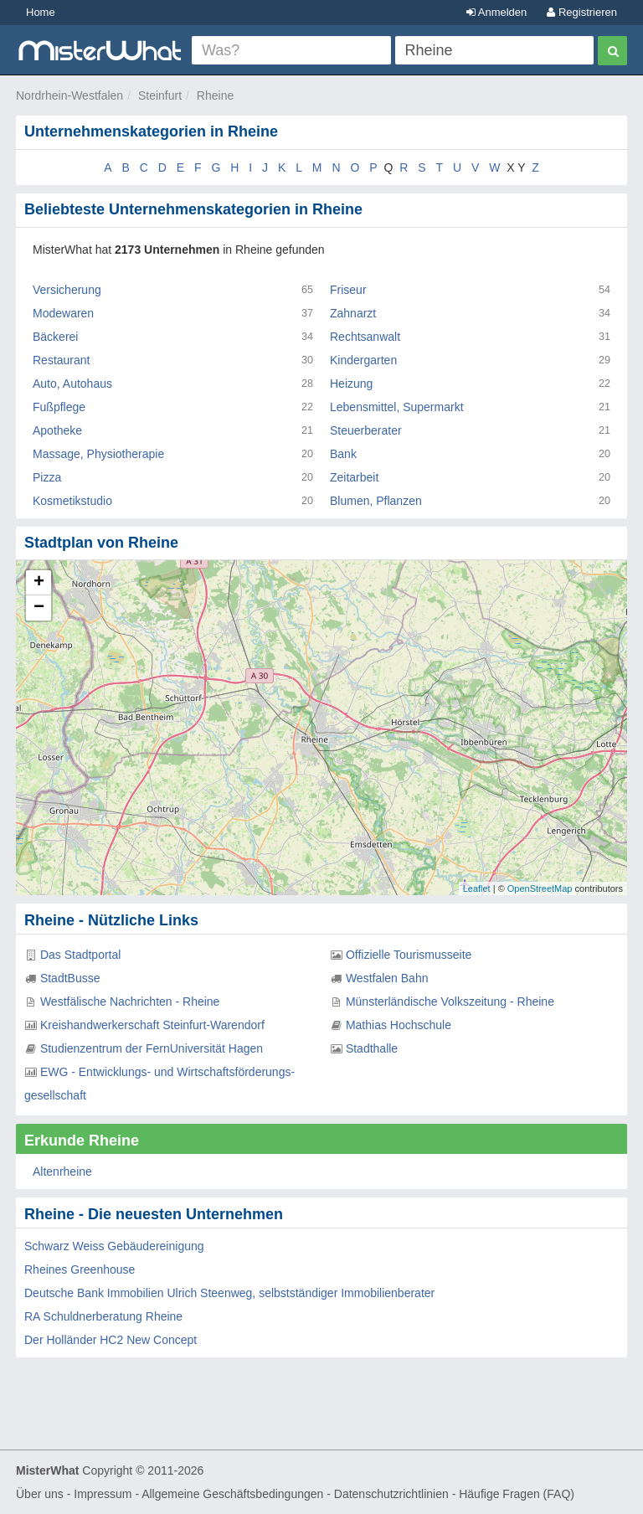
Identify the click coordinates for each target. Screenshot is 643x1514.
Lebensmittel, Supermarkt (397, 407)
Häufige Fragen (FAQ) (516, 1494)
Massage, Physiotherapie (98, 454)
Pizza (47, 477)
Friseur (348, 289)
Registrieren (582, 12)
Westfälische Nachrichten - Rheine (130, 1001)
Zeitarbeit (354, 477)
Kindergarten (363, 360)
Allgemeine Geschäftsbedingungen (232, 1494)
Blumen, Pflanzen (376, 500)
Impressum (102, 1494)
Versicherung (67, 289)
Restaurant (61, 360)
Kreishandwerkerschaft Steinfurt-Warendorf (152, 1025)
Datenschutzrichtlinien (391, 1494)
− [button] (38, 608)
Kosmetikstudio (72, 500)
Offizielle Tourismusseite (408, 954)
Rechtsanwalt (365, 336)
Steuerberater (366, 430)
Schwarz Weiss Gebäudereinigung (114, 1246)
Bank (343, 454)
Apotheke (57, 430)
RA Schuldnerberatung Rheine (103, 1316)
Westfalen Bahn (387, 978)
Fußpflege (59, 407)
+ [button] (38, 582)
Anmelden (496, 12)
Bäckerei (55, 336)
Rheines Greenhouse (79, 1269)
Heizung (351, 383)
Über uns (40, 1494)
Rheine (215, 95)
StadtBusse (70, 978)
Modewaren (63, 313)
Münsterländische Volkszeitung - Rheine (450, 1001)
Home (40, 12)
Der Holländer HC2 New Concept (110, 1340)
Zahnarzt (353, 313)
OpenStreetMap (540, 888)
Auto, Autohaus (72, 383)
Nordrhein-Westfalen (69, 95)
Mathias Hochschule (398, 1025)
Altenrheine (62, 1171)
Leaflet (477, 888)
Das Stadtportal (80, 954)
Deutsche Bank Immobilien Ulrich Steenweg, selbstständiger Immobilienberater (229, 1293)
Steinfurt (160, 95)
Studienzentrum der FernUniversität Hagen (151, 1048)
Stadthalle (372, 1048)
